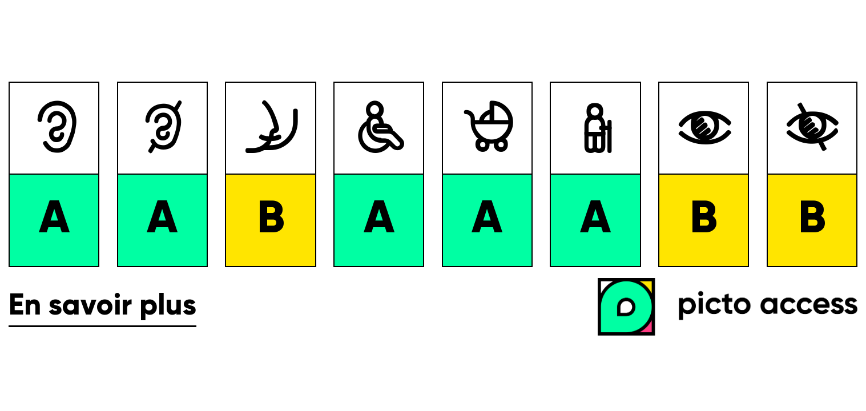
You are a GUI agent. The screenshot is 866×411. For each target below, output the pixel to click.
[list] (433, 174)
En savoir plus (102, 306)
